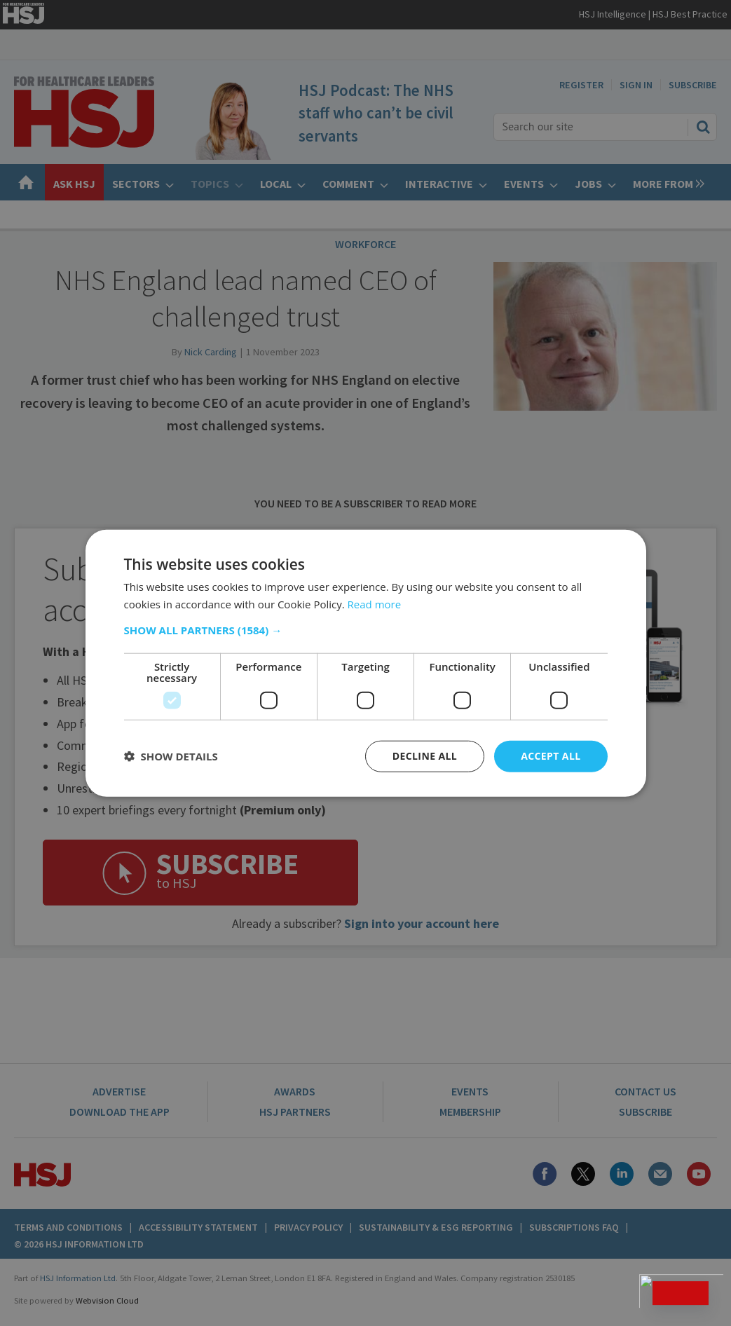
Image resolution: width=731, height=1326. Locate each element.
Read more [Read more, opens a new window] (375, 604)
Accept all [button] (550, 756)
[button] (366, 630)
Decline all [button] (424, 756)
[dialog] (365, 663)
